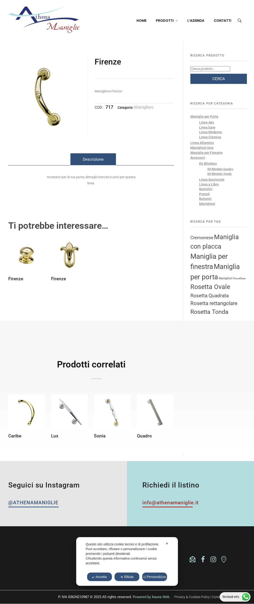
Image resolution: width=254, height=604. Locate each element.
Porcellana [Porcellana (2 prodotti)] (239, 278)
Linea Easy (207, 127)
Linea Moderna (210, 132)
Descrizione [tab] (93, 159)
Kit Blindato (208, 163)
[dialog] (127, 561)
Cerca (218, 78)
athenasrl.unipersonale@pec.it (50, 562)
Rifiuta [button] (127, 577)
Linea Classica (210, 137)
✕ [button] (167, 543)
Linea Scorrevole (211, 179)
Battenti (205, 199)
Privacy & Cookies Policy (192, 597)
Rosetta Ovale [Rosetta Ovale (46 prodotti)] (210, 287)
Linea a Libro (209, 184)
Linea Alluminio (202, 143)
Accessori (197, 158)
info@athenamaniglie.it (45, 558)
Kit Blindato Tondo (219, 174)
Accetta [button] (99, 577)
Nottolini (205, 189)
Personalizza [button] (154, 577)
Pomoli (204, 194)
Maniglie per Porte (204, 116)
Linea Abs (206, 122)
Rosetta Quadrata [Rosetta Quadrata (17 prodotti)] (209, 295)
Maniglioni (143, 107)
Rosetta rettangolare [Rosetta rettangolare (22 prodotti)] (213, 303)
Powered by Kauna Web (151, 597)
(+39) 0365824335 (40, 554)
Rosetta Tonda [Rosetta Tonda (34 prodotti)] (209, 311)
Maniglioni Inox (202, 148)
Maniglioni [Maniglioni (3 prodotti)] (225, 278)
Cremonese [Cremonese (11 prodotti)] (201, 237)
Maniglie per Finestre (206, 153)
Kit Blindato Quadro (220, 169)
